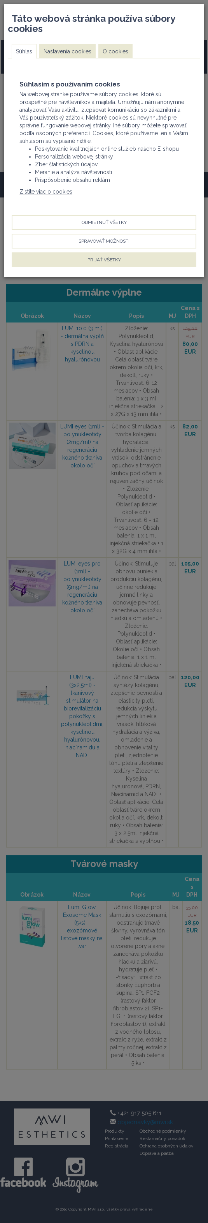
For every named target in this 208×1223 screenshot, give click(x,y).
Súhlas (24, 51)
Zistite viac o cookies (45, 192)
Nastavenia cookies (67, 51)
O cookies (115, 51)
